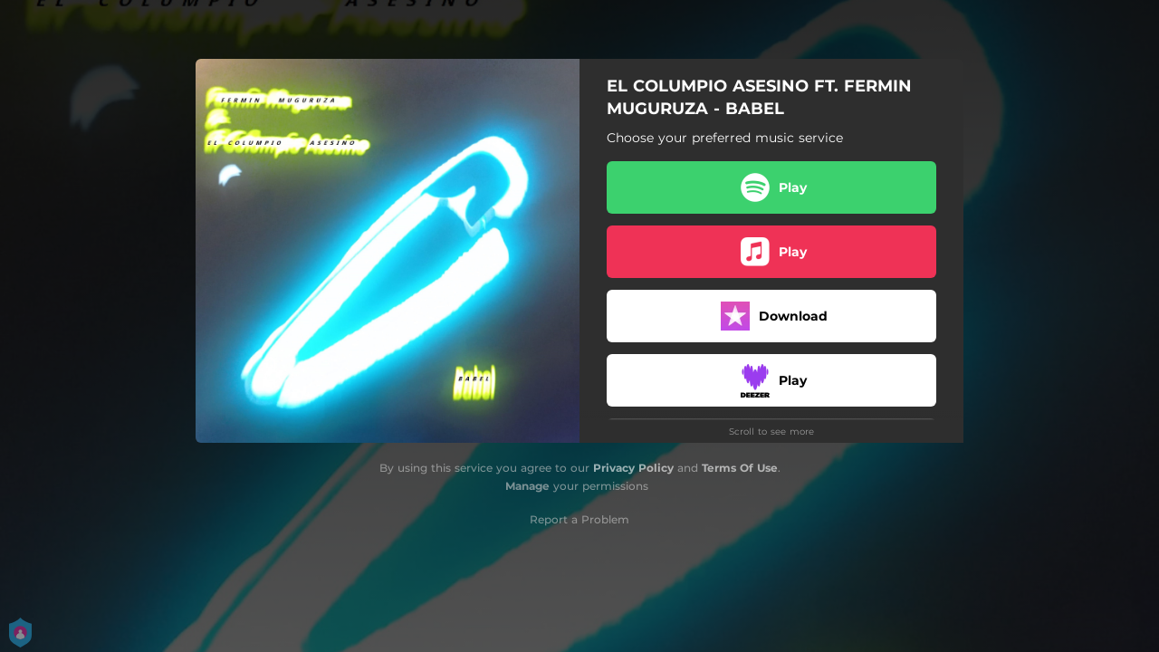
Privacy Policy (633, 468)
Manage (527, 486)
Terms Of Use (740, 468)
